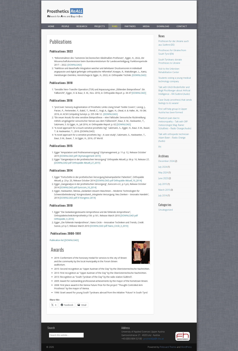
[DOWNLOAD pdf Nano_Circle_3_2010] (109, 225)
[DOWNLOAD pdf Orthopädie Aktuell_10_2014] (119, 180)
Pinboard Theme (168, 347)
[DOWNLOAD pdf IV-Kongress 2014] (78, 197)
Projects (99, 26)
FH (159, 146)
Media (146, 26)
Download (163, 26)
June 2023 (163, 178)
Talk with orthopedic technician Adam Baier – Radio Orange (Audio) (173, 137)
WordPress (186, 347)
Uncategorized (165, 209)
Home (51, 26)
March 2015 (164, 189)
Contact (182, 26)
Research (81, 26)
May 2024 (163, 172)
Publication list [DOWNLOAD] (64, 240)
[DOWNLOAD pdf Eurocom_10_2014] (78, 187)
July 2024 (162, 166)
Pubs (114, 26)
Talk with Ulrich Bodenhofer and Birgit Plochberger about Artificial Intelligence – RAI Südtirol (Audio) (174, 90)
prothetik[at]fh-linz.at (153, 338)
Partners (130, 26)
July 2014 (162, 195)
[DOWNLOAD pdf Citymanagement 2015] (80, 155)
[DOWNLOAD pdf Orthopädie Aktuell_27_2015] (77, 162)
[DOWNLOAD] (74, 64)
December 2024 (166, 161)
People (65, 26)
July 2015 (162, 184)
